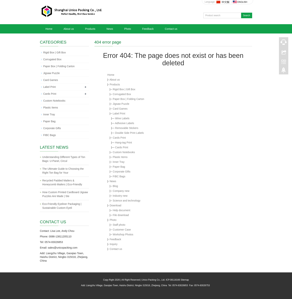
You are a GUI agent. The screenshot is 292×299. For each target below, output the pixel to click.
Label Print (119, 113)
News (110, 28)
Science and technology (126, 200)
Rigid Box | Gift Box (124, 89)
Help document (121, 210)
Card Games (120, 108)
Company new (121, 190)
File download (121, 215)
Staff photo (119, 224)
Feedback (147, 28)
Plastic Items (120, 157)
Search (246, 15)
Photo (127, 28)
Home (48, 28)
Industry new (120, 195)
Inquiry (114, 244)
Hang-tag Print (123, 142)
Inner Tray (118, 161)
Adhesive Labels (124, 123)
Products (90, 28)
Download (115, 205)
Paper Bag (119, 166)
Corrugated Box (122, 94)
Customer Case (122, 229)
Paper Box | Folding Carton (128, 98)
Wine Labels (122, 118)
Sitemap (185, 280)
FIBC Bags (119, 176)
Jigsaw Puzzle (121, 103)
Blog (115, 186)
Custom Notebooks (124, 152)
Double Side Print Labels (129, 132)
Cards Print (119, 137)
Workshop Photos (123, 234)
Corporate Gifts (121, 171)
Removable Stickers (126, 128)
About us (69, 28)
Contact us (171, 28)
